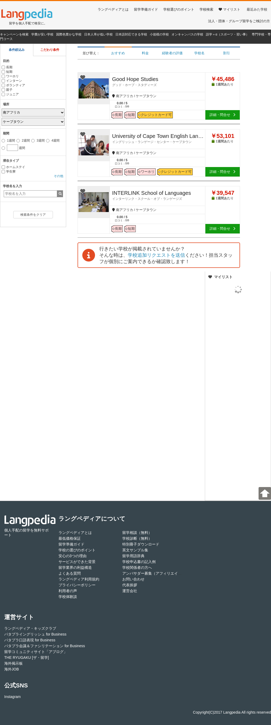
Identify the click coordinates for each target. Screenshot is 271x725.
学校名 (199, 53)
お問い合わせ (133, 579)
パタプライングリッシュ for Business (35, 634)
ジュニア (10, 94)
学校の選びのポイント (77, 550)
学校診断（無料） (137, 538)
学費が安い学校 (42, 34)
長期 (7, 67)
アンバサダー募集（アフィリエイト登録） (157, 573)
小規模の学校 (159, 34)
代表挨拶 (129, 585)
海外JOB (11, 669)
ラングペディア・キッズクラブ (30, 628)
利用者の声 (67, 591)
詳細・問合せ (223, 115)
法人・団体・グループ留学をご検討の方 (239, 21)
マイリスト (229, 9)
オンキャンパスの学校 (187, 34)
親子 (7, 90)
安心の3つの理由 (72, 556)
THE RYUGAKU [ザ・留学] (26, 657)
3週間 (38, 140)
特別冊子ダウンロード (140, 544)
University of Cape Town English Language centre (158, 138)
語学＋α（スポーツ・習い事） (227, 34)
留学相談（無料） (137, 532)
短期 (7, 72)
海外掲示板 (13, 663)
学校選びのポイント (178, 9)
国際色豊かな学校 (69, 34)
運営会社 (129, 591)
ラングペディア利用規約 (78, 579)
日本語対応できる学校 (131, 34)
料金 (145, 53)
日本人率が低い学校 (98, 34)
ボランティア (13, 85)
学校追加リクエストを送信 (156, 255)
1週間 (8, 140)
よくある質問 (69, 573)
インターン (12, 81)
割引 (226, 53)
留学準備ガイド (146, 9)
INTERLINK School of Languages (158, 195)
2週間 (23, 140)
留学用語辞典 (133, 556)
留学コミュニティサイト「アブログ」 (35, 652)
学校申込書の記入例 (139, 562)
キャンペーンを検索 (14, 34)
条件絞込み (17, 50)
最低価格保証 (69, 538)
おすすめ (118, 53)
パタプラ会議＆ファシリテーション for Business (44, 646)
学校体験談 (67, 597)
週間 (13, 147)
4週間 (53, 140)
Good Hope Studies (158, 81)
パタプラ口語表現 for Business (29, 640)
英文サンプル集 (135, 550)
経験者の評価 (172, 53)
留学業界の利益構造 (75, 567)
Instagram (12, 697)
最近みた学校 (257, 9)
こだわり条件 (49, 50)
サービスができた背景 (77, 562)
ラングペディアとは (113, 9)
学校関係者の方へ (137, 567)
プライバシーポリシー (77, 585)
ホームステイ (13, 167)
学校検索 (206, 9)
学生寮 (9, 171)
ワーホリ (10, 76)
